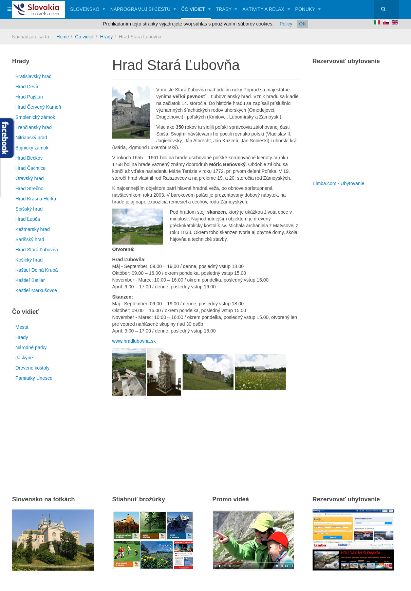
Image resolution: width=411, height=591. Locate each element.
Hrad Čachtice (31, 168)
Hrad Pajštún (29, 97)
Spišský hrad (29, 209)
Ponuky (308, 9)
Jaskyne (24, 357)
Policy (286, 23)
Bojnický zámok (32, 147)
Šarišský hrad (30, 239)
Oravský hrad (30, 178)
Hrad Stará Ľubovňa (37, 249)
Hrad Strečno (29, 188)
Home (62, 36)
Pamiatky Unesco (34, 378)
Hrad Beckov (29, 158)
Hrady (106, 36)
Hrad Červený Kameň (38, 107)
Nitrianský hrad (31, 137)
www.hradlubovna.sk (134, 341)
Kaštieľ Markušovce (36, 290)
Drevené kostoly (33, 368)
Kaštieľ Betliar (30, 280)
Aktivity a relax (266, 9)
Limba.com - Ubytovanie (339, 183)
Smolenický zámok (35, 117)
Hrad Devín (28, 86)
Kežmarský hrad (33, 229)
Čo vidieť (196, 9)
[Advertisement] (191, 437)
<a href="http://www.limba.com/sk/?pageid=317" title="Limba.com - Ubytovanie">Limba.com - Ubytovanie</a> (355, 125)
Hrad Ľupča (28, 219)
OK (302, 23)
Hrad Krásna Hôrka (36, 198)
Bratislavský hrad (34, 76)
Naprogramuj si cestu (143, 9)
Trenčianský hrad (34, 127)
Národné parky (31, 347)
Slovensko (87, 9)
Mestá (22, 327)
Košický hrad (29, 260)
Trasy (226, 9)
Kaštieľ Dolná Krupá (37, 270)
